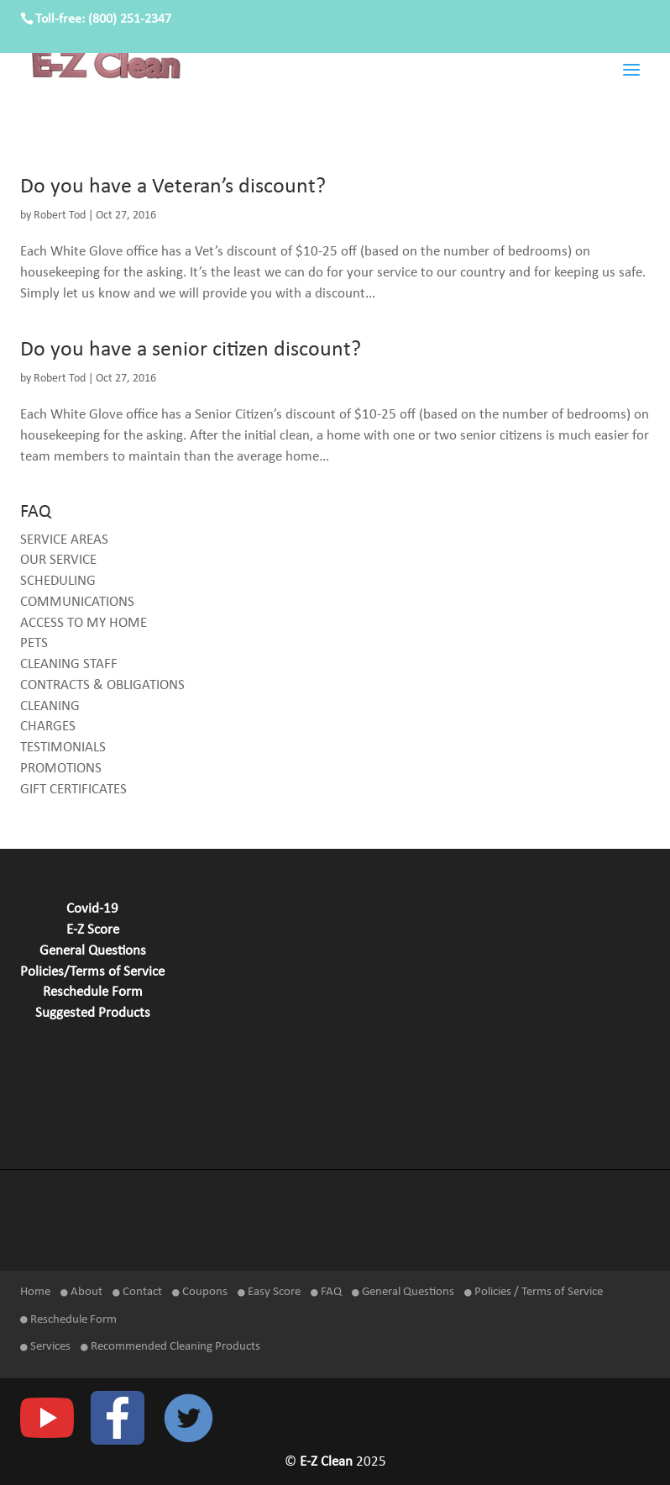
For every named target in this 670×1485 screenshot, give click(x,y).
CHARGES (48, 727)
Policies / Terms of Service (533, 1292)
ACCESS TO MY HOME (83, 623)
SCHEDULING (58, 581)
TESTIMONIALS (63, 748)
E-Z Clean (328, 1462)
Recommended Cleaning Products (170, 1346)
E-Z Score (92, 930)
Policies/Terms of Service (92, 972)
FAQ (326, 1292)
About (81, 1292)
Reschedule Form (93, 992)
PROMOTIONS (61, 769)
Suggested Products (92, 1013)
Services (45, 1346)
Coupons (200, 1292)
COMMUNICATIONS (77, 602)
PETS (34, 643)
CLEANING (50, 707)
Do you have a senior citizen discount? (190, 350)
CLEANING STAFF (69, 664)
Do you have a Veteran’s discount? (173, 187)
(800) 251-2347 (129, 19)
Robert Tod (60, 215)
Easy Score (269, 1292)
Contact (137, 1292)
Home (35, 1292)
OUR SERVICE (58, 560)
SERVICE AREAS (64, 540)
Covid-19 (92, 909)
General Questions (92, 951)
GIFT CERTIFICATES (73, 790)
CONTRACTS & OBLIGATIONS (102, 685)
